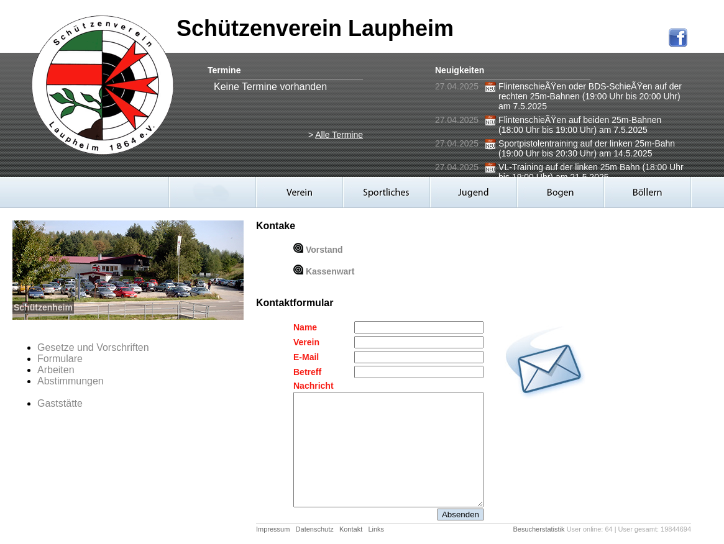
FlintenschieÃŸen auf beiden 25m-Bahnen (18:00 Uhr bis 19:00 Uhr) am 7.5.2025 (579, 125)
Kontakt (350, 529)
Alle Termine (339, 135)
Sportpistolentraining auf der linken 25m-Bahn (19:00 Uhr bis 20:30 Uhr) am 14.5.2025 (586, 148)
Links (376, 529)
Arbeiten (56, 370)
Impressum (273, 529)
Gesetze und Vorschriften (93, 347)
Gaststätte (60, 403)
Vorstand (324, 250)
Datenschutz (315, 529)
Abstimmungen (70, 381)
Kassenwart (330, 271)
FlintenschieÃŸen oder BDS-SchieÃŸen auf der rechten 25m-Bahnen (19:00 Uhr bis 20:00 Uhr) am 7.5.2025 (590, 96)
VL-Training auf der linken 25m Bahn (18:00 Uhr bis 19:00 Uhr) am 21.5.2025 (591, 172)
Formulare (60, 358)
